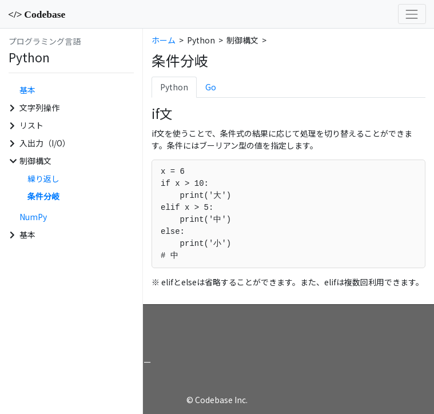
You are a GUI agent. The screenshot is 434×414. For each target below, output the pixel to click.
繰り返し (43, 178)
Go (210, 87)
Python (174, 87)
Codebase (36, 14)
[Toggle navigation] (412, 14)
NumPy (33, 216)
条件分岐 (43, 196)
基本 (27, 89)
